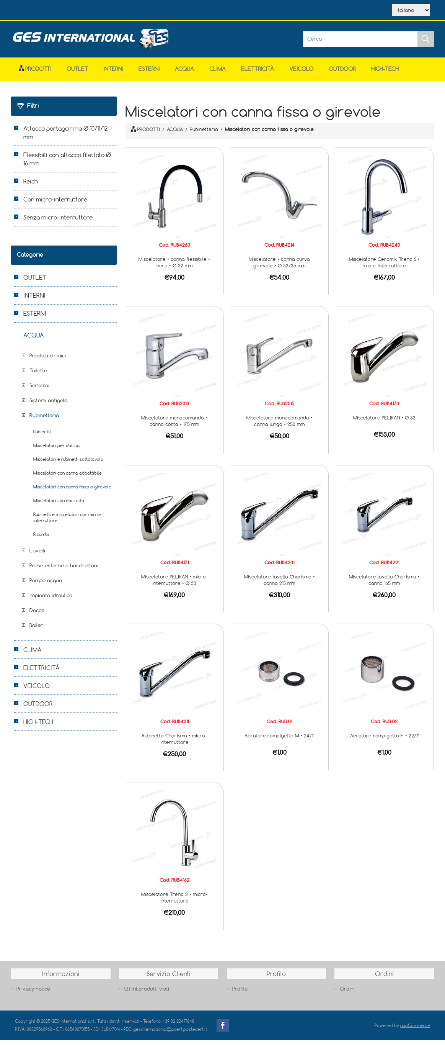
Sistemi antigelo (48, 405)
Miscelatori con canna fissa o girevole (72, 492)
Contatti (138, 11)
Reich (30, 186)
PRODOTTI (145, 134)
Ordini (347, 993)
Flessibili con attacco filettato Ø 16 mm (67, 164)
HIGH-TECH (385, 73)
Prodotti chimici (47, 360)
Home (33, 11)
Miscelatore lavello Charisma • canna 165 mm (384, 584)
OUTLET (77, 73)
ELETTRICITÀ (257, 73)
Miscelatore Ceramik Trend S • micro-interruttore (384, 267)
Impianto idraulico (50, 600)
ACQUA (184, 73)
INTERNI (113, 73)
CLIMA (217, 73)
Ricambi (41, 539)
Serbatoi (39, 390)
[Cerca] (360, 44)
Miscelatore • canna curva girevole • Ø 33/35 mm (279, 267)
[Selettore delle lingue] (411, 13)
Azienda (67, 11)
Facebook (223, 1030)
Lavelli (37, 555)
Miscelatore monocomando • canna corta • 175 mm (174, 425)
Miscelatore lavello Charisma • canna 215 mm (279, 584)
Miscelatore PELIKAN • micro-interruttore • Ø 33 (174, 584)
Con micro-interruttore (55, 204)
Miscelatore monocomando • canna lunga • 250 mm (279, 425)
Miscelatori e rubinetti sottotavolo (68, 464)
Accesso (173, 11)
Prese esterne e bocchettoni (63, 570)
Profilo (240, 993)
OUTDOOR (342, 73)
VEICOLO (301, 73)
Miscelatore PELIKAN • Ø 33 (384, 422)
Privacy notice (33, 993)
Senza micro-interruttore (58, 222)
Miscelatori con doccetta (58, 505)
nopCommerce (415, 1030)
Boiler (36, 630)
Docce (36, 615)
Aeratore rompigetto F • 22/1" (384, 740)
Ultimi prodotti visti (146, 993)
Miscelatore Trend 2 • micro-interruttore (174, 902)
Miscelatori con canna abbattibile (67, 478)
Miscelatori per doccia (56, 450)
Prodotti (35, 73)
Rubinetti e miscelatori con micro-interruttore (67, 522)
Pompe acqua (45, 585)
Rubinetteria (44, 420)
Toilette (38, 375)
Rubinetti (42, 436)
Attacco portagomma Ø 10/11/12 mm (65, 137)
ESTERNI (149, 73)
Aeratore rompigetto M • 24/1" (279, 740)
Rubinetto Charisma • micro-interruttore (174, 743)
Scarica (103, 11)
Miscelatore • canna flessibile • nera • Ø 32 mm (174, 267)
